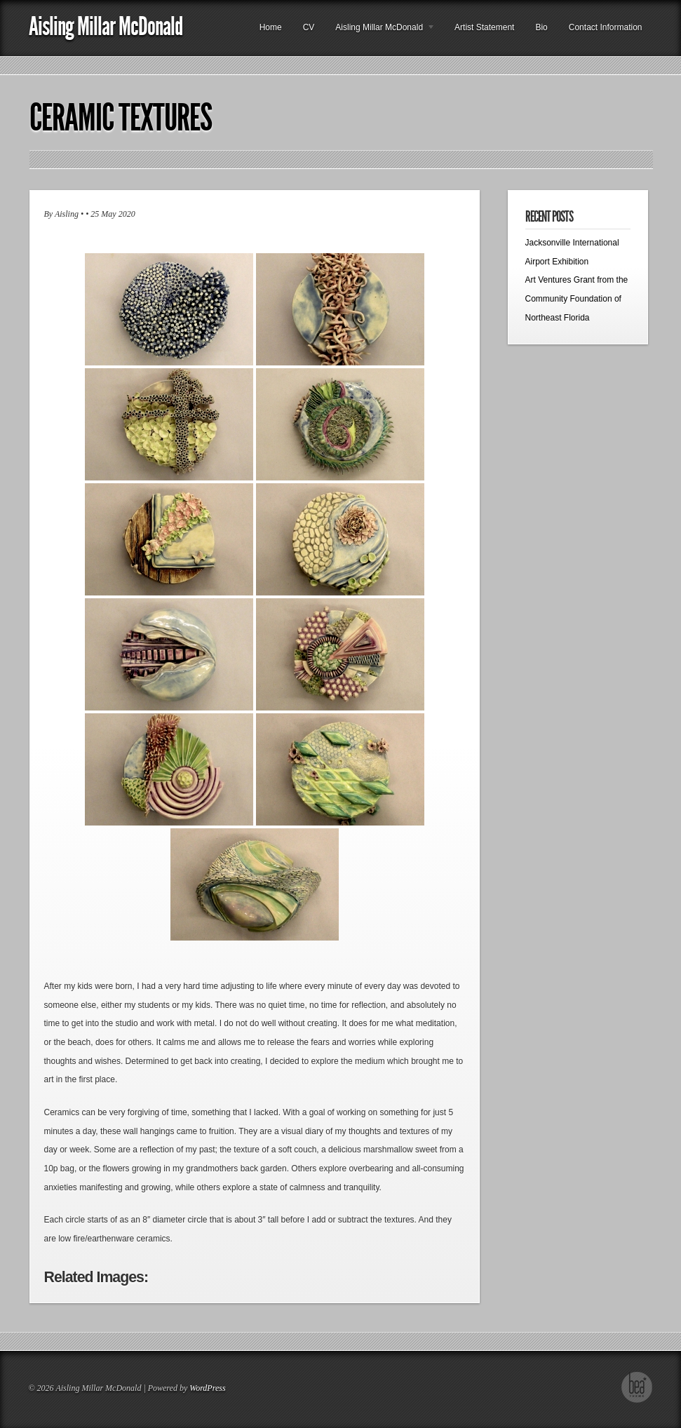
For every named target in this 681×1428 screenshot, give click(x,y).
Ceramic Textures (120, 117)
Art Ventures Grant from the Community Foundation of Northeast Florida (576, 298)
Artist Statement (484, 27)
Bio (541, 27)
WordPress (207, 1388)
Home (270, 27)
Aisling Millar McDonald (105, 26)
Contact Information (605, 27)
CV (309, 27)
